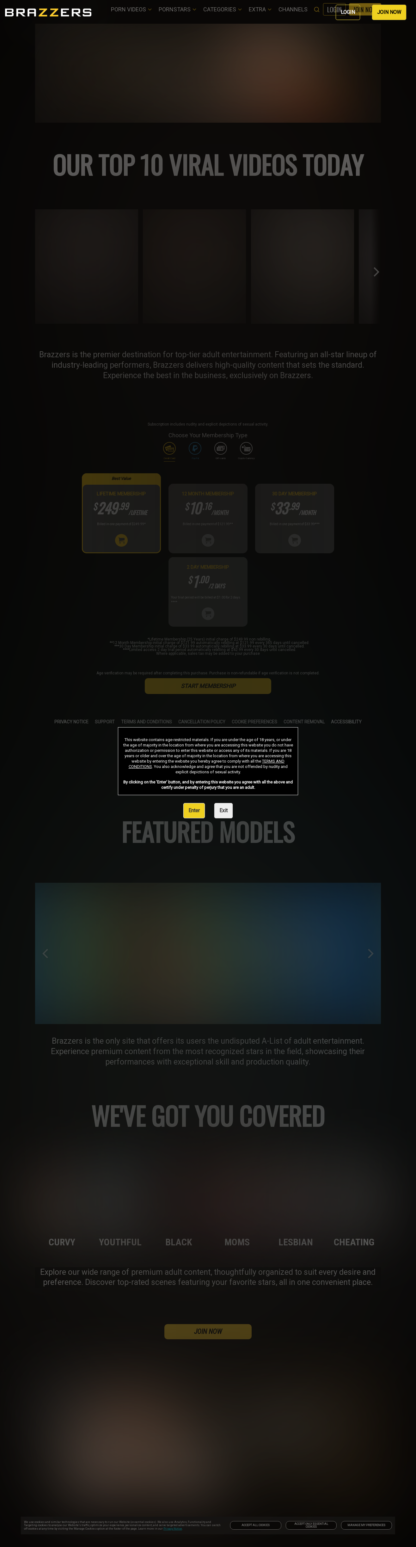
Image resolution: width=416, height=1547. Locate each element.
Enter (194, 810)
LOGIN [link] (348, 12)
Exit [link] (223, 810)
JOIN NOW (389, 12)
